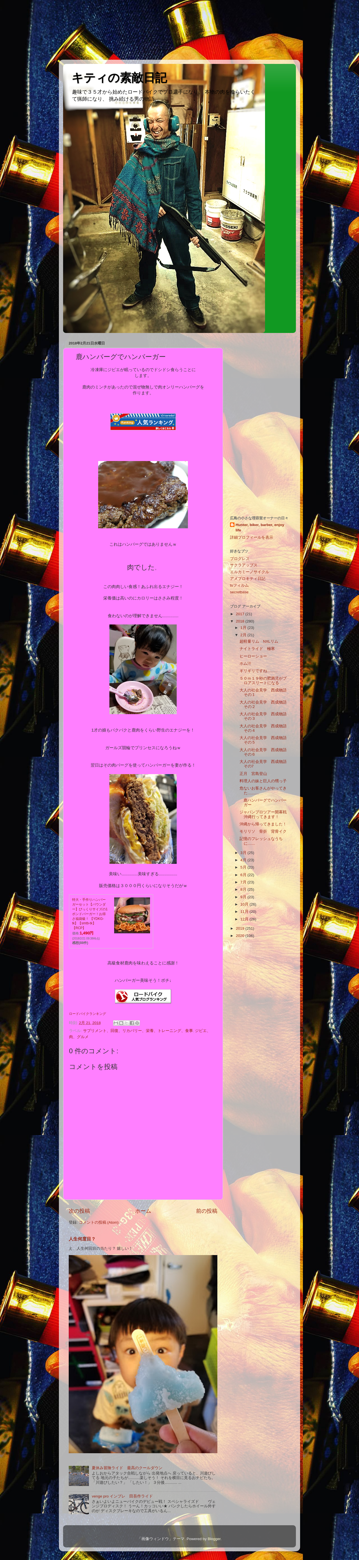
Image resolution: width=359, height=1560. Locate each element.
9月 (243, 897)
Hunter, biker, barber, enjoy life (260, 527)
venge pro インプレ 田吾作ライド (122, 1496)
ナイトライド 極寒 (257, 649)
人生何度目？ (82, 1239)
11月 (245, 911)
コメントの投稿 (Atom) (99, 1222)
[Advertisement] (25, 29)
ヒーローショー (253, 656)
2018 (240, 621)
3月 (243, 853)
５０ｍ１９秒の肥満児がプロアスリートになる (263, 680)
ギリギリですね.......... (259, 671)
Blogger (214, 1539)
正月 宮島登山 (255, 774)
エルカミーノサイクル (249, 572)
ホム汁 (245, 663)
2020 (240, 936)
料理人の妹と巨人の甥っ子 (263, 781)
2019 (240, 928)
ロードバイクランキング (87, 1014)
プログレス (240, 559)
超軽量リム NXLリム (261, 641)
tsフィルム (239, 585)
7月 (243, 882)
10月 (245, 904)
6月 (243, 875)
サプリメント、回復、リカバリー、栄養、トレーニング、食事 (138, 1031)
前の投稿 (206, 1211)
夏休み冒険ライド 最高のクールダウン (127, 1468)
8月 (243, 889)
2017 (240, 614)
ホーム (143, 1211)
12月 (245, 919)
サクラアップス (243, 565)
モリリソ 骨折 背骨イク (263, 831)
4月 (243, 860)
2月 (243, 635)
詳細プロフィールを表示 (251, 537)
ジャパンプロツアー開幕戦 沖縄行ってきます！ (265, 814)
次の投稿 (79, 1211)
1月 (243, 628)
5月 (243, 867)
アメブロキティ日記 (247, 579)
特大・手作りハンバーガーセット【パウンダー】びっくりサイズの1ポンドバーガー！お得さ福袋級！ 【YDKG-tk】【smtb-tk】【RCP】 (90, 914)
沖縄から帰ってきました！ (263, 824)
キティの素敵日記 (119, 77)
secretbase (239, 592)
